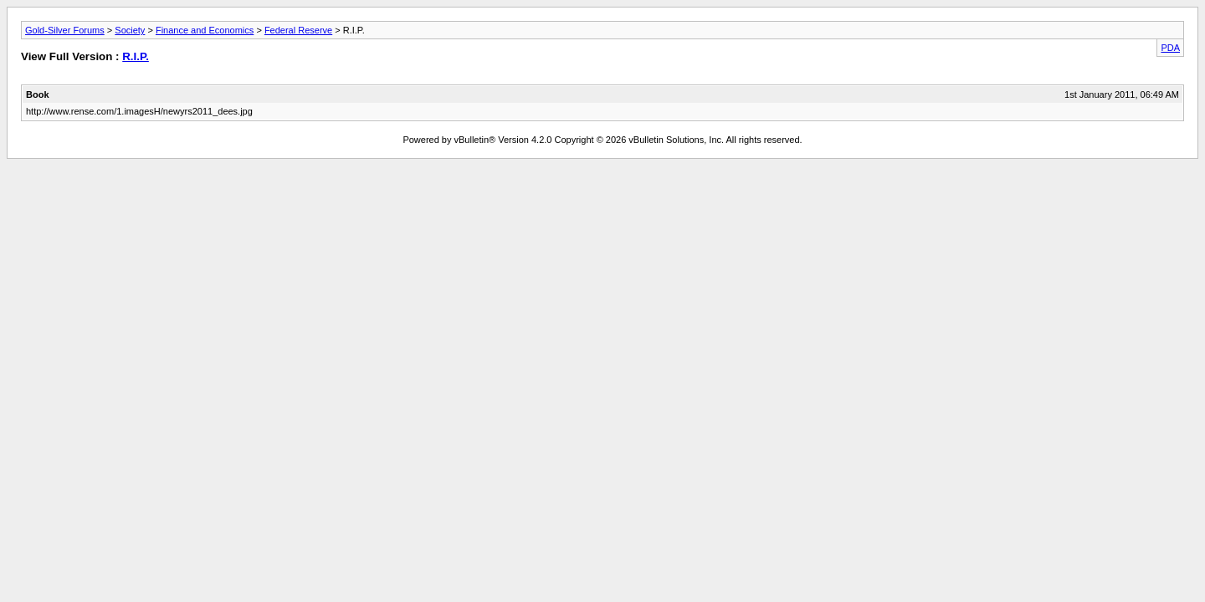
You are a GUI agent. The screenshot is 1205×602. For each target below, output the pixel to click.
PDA (1170, 48)
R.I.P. (135, 56)
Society (130, 30)
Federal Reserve (298, 30)
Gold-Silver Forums (65, 30)
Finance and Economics (205, 30)
